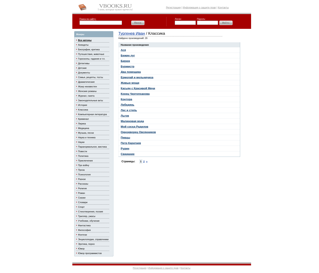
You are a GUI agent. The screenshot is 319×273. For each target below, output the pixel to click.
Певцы (125, 137)
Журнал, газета (86, 96)
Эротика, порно (86, 244)
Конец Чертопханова (135, 93)
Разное (82, 179)
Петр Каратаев (131, 143)
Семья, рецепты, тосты (90, 77)
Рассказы (83, 183)
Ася (123, 50)
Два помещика (131, 71)
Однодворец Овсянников (138, 132)
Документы (84, 72)
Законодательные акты (90, 100)
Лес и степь (129, 110)
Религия (82, 188)
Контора (126, 99)
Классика (83, 109)
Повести (82, 151)
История (82, 105)
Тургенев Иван (131, 33)
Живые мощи (130, 82)
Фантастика (84, 225)
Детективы (83, 63)
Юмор (81, 248)
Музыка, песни (86, 133)
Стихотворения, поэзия (90, 211)
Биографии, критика (89, 49)
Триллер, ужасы (86, 216)
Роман (81, 193)
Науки (81, 142)
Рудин (125, 148)
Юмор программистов (90, 253)
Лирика (82, 123)
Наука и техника (86, 137)
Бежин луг (128, 55)
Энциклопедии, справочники (93, 239)
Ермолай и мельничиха (137, 77)
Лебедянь (127, 104)
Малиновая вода (132, 121)
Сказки (81, 197)
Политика (83, 156)
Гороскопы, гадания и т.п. (91, 58)
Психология (84, 174)
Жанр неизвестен (87, 86)
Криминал (83, 119)
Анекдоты (83, 45)
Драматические (86, 82)
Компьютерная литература (92, 114)
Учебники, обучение (88, 221)
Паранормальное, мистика (92, 146)
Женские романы (87, 91)
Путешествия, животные (91, 54)
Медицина (83, 128)
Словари (82, 202)
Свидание (128, 154)
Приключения (85, 160)
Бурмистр (127, 66)
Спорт (81, 207)
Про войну (83, 165)
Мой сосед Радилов (134, 126)
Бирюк (125, 61)
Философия (84, 230)
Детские (82, 68)
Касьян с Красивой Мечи (138, 88)
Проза (81, 170)
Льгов (125, 115)
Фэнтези (82, 234)
